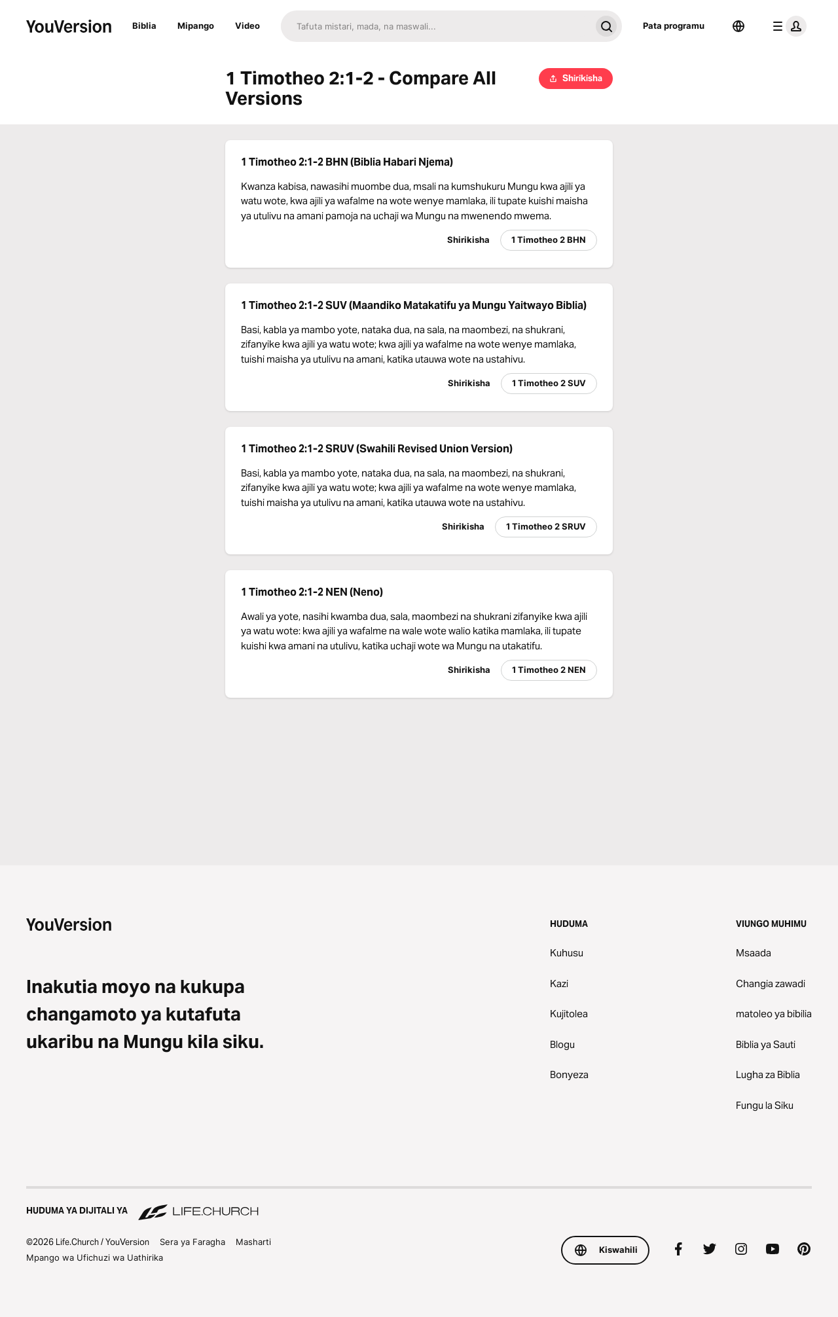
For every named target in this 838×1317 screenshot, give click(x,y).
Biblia (144, 25)
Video (247, 25)
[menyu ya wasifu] (787, 26)
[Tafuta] (436, 26)
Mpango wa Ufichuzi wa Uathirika (94, 1257)
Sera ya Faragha (192, 1241)
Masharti (253, 1241)
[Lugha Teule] (738, 26)
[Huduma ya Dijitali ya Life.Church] (419, 1204)
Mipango (195, 25)
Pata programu (673, 25)
